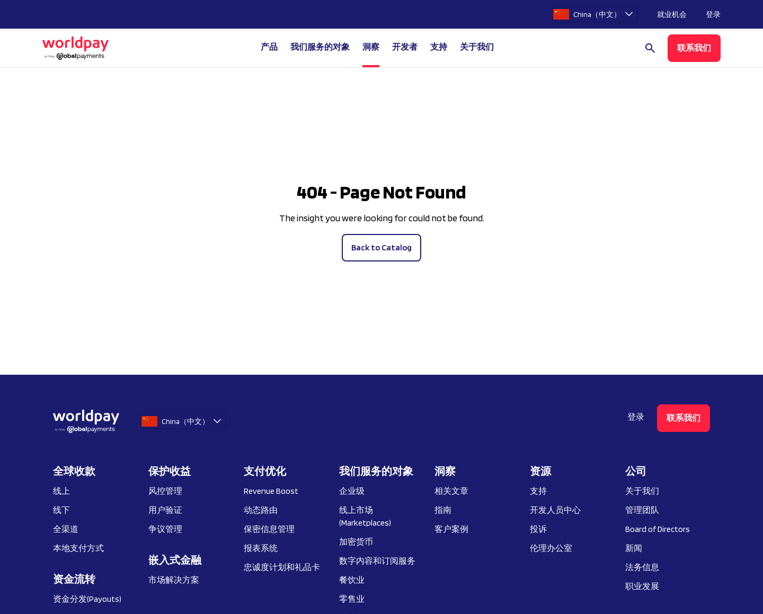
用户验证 (165, 510)
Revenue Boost (271, 491)
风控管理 (165, 491)
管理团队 (642, 510)
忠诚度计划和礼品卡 (282, 567)
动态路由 (261, 510)
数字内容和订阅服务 (377, 561)
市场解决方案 (173, 580)
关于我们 (642, 491)
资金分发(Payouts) (87, 599)
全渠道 (65, 529)
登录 (713, 14)
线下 (61, 510)
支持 (438, 47)
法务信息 (642, 567)
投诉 (538, 529)
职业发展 (642, 586)
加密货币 (356, 542)
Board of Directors (657, 529)
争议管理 (165, 529)
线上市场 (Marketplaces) (365, 516)
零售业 (352, 599)
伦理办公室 (551, 548)
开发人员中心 (555, 510)
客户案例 (451, 529)
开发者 (405, 47)
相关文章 (451, 491)
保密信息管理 (269, 529)
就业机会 (672, 14)
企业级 (352, 491)
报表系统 (261, 548)
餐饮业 (352, 580)
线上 (61, 491)
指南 (442, 510)
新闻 (633, 548)
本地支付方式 (78, 548)
